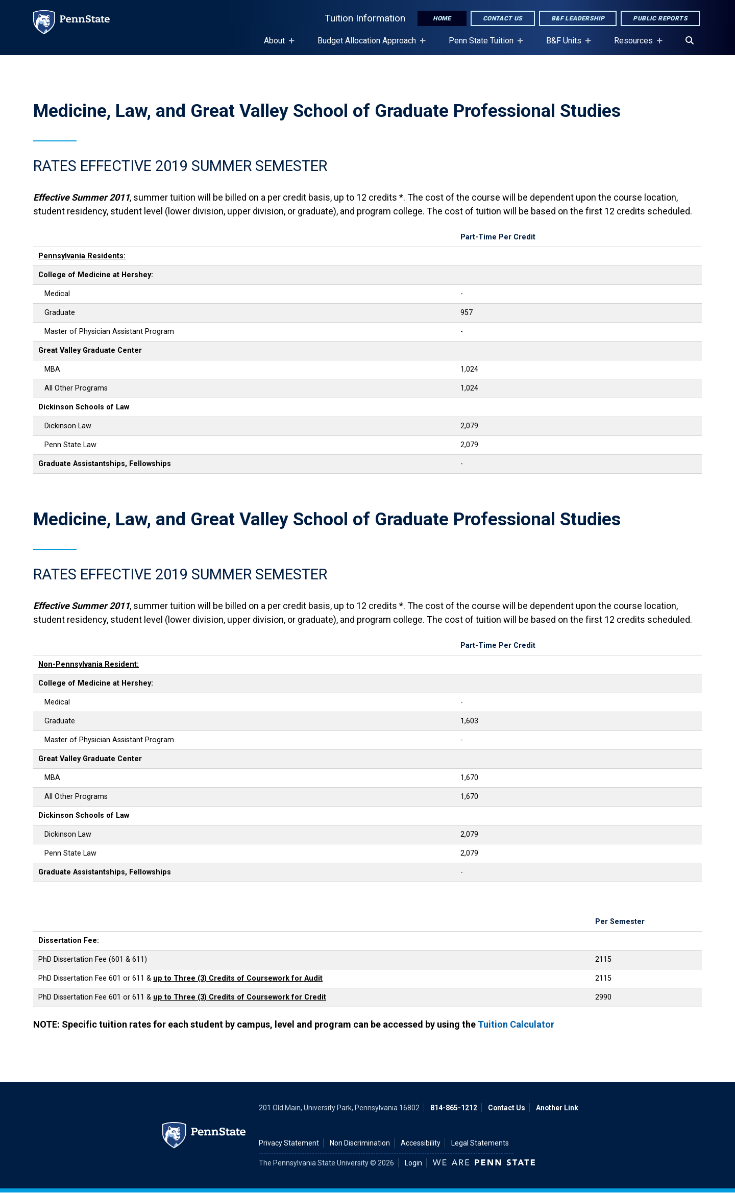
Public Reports (660, 18)
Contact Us (503, 18)
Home (442, 18)
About (276, 45)
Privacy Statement (289, 1143)
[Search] (689, 41)
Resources (635, 45)
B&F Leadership (578, 18)
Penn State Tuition (483, 45)
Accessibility (420, 1143)
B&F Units (566, 45)
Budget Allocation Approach (368, 45)
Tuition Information (365, 18)
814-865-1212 (453, 1108)
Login (413, 1163)
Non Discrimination (360, 1143)
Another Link (557, 1108)
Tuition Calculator (516, 1024)
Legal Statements (480, 1143)
